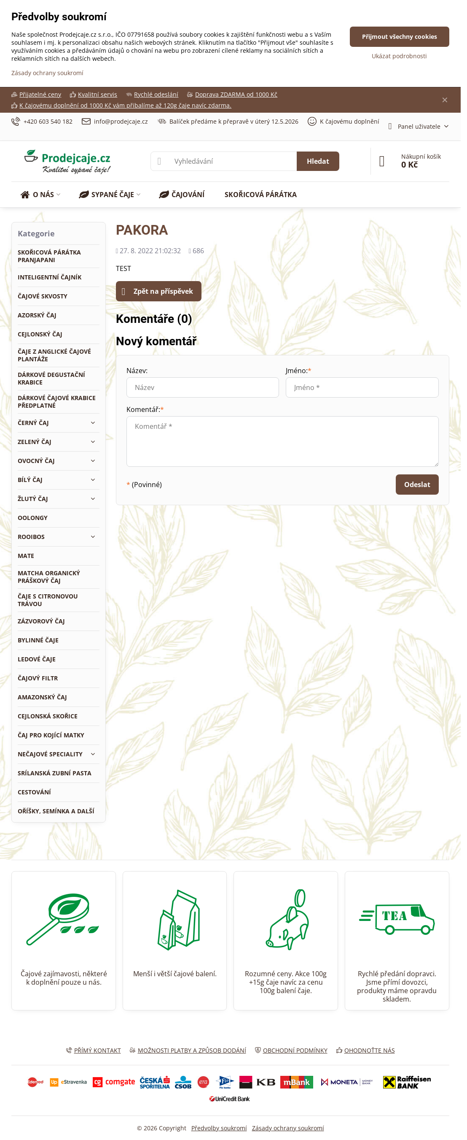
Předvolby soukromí (219, 1128)
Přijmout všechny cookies (399, 36)
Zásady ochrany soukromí (288, 1128)
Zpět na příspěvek (157, 292)
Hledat (318, 161)
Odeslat (417, 484)
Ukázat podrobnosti (399, 56)
